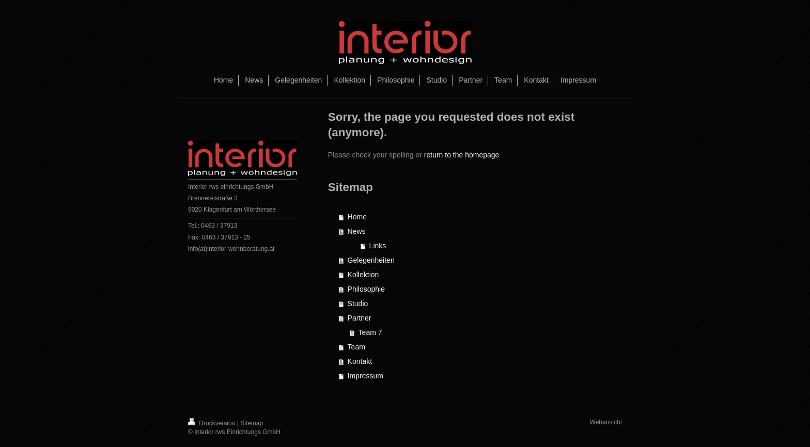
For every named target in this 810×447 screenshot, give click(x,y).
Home (357, 217)
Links (377, 246)
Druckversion (212, 423)
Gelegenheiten (371, 260)
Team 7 (370, 332)
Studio (358, 303)
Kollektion (363, 274)
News (357, 231)
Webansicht (606, 422)
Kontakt (360, 361)
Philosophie (366, 289)
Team (356, 347)
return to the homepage (462, 155)
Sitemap (251, 423)
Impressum (365, 376)
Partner (359, 318)
